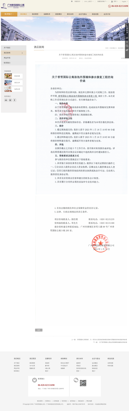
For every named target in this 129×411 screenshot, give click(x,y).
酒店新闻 (121, 48)
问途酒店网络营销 (100, 404)
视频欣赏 (32, 368)
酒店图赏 (35, 14)
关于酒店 (7, 48)
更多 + (47, 371)
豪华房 (47, 365)
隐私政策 (81, 401)
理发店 (78, 365)
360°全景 (32, 365)
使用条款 (73, 401)
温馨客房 (47, 14)
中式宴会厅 (64, 365)
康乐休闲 (70, 14)
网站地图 (89, 401)
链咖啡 (63, 368)
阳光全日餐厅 (65, 363)
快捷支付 (77, 1)
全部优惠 (110, 363)
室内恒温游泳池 (81, 368)
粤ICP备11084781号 (78, 404)
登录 (114, 1)
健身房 (78, 363)
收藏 (127, 42)
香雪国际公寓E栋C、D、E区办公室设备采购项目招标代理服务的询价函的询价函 (102, 339)
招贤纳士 (48, 401)
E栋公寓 (47, 368)
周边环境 (7, 58)
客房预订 (9, 14)
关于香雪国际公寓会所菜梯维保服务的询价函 (113, 342)
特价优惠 (110, 365)
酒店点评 (17, 82)
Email (127, 38)
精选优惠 (95, 14)
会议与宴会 (83, 14)
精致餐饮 (58, 14)
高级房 (47, 363)
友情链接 (56, 401)
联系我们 (7, 63)
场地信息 (95, 368)
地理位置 (17, 89)
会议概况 (95, 363)
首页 (106, 48)
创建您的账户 (102, 1)
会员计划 (107, 14)
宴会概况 (95, 365)
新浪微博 (127, 50)
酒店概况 (23, 14)
